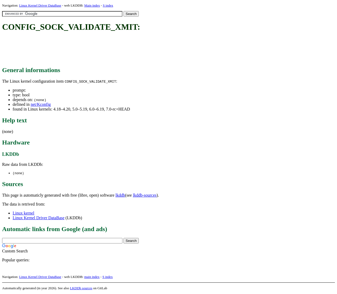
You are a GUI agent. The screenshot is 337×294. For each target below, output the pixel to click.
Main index (92, 5)
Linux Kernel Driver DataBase (40, 5)
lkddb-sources (145, 195)
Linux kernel (23, 213)
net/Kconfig (41, 104)
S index (108, 5)
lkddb (120, 195)
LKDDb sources (81, 288)
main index (92, 277)
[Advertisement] (98, 49)
